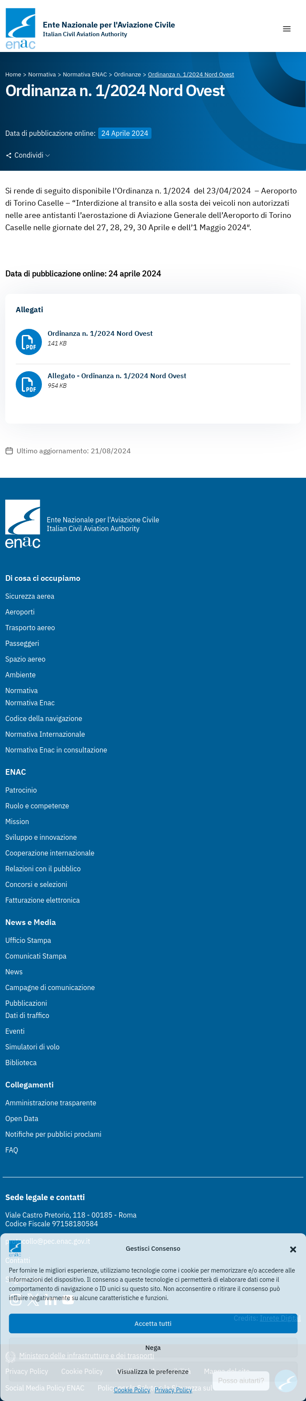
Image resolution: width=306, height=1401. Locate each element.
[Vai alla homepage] (90, 28)
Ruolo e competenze (37, 805)
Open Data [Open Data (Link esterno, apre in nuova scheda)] (21, 1118)
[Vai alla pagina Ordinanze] (127, 74)
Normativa (21, 690)
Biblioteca (21, 1062)
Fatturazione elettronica (42, 900)
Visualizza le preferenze (153, 1371)
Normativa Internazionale (45, 734)
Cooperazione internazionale (49, 853)
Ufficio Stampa (28, 940)
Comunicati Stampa (35, 956)
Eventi (15, 1031)
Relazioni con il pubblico (43, 868)
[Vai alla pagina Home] (13, 74)
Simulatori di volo (32, 1046)
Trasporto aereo (30, 627)
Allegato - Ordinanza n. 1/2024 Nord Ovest (117, 375)
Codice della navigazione (43, 718)
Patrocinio (21, 790)
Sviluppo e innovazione (41, 837)
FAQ (11, 1150)
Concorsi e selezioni (36, 884)
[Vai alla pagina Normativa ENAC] (85, 74)
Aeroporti (20, 611)
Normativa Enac (30, 702)
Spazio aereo (25, 659)
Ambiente (20, 674)
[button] (293, 1248)
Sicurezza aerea (30, 596)
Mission (17, 821)
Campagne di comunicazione (50, 987)
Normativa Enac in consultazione (56, 749)
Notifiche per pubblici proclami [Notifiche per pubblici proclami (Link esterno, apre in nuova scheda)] (53, 1134)
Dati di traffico (27, 1015)
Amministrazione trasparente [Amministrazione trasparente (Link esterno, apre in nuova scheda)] (50, 1102)
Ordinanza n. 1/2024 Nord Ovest (100, 333)
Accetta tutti (153, 1323)
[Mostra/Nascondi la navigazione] (287, 29)
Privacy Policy (173, 1390)
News (14, 971)
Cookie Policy (132, 1390)
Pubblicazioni (26, 1003)
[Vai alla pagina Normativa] (42, 74)
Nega (153, 1347)
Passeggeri (22, 643)
